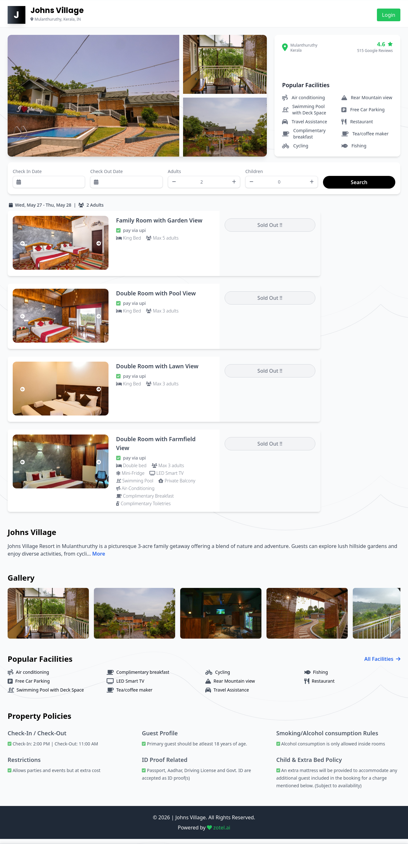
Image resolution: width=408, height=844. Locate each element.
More (98, 558)
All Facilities (382, 663)
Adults (174, 175)
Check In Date (27, 175)
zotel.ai (218, 832)
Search (330, 175)
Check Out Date (106, 175)
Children (254, 175)
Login (388, 14)
